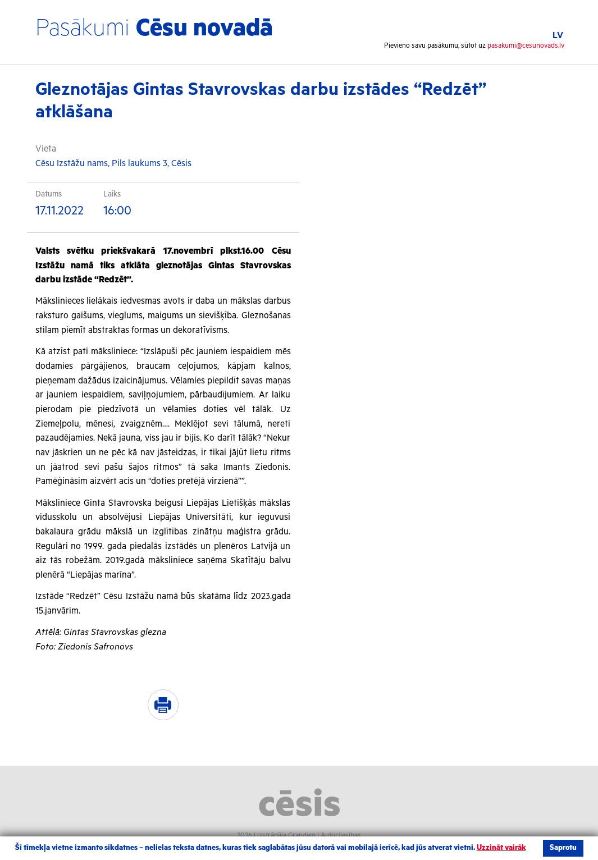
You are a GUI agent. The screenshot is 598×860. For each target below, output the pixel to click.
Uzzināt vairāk (501, 848)
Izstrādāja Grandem (286, 835)
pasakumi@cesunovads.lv (525, 46)
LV (558, 35)
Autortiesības (341, 835)
